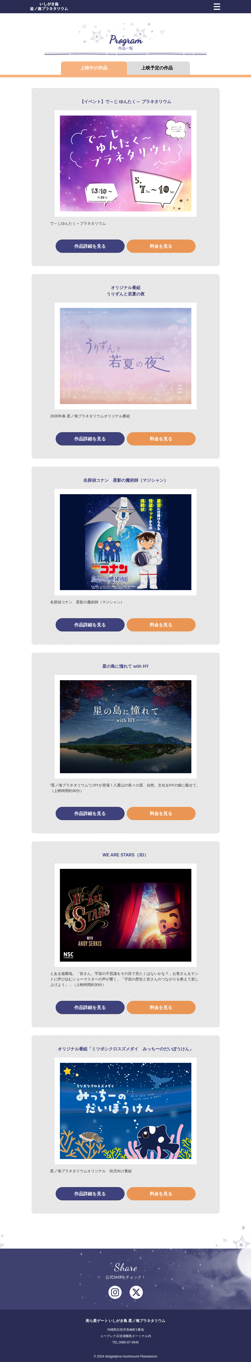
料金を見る (161, 246)
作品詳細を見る (90, 246)
